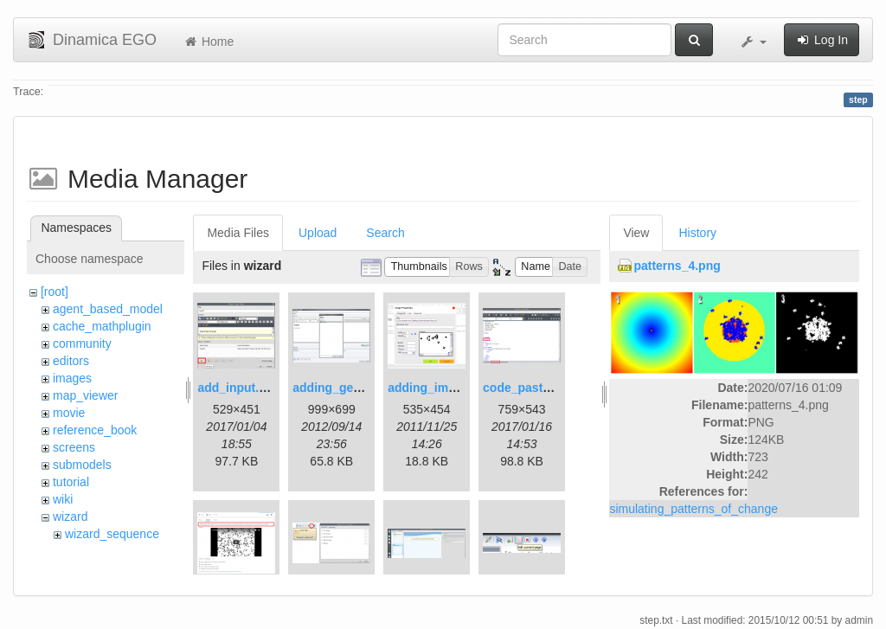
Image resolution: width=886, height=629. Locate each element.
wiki (63, 499)
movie (69, 413)
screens (74, 447)
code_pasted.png (532, 388)
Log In (821, 40)
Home (208, 41)
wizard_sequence (112, 534)
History (697, 233)
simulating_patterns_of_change (693, 509)
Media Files (238, 233)
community (82, 343)
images (72, 378)
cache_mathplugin (102, 326)
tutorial (71, 482)
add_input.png (238, 388)
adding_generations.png (362, 388)
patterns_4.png (676, 266)
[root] (54, 291)
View (636, 233)
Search (385, 233)
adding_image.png (441, 388)
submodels (82, 465)
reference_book (95, 430)
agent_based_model (108, 309)
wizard (70, 516)
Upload (318, 233)
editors (71, 361)
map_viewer (85, 395)
